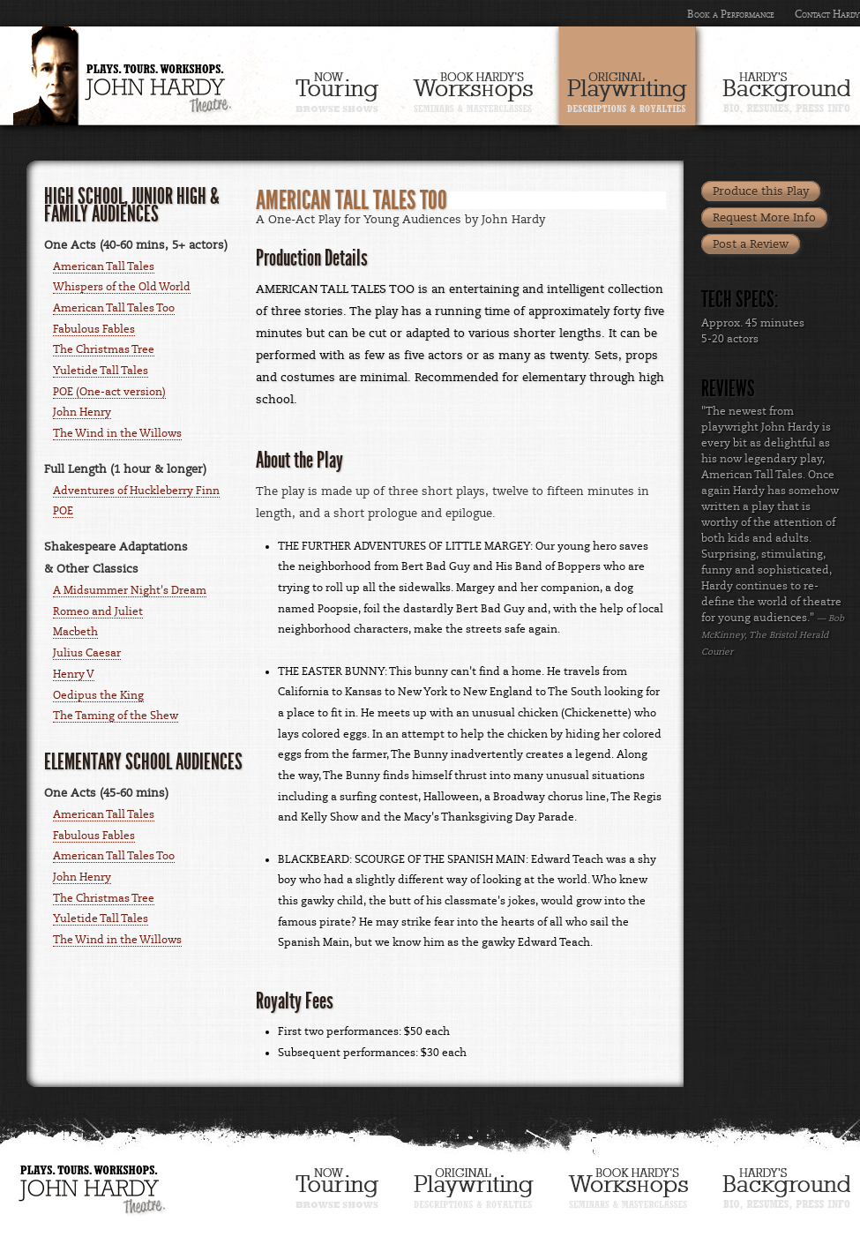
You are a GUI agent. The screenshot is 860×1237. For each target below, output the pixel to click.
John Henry (82, 412)
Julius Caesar (87, 653)
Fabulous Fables (94, 329)
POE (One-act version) (109, 392)
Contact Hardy (827, 14)
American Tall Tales (103, 266)
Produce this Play (761, 191)
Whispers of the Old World (122, 287)
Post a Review (751, 244)
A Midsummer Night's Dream (129, 590)
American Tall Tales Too (114, 308)
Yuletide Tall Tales (100, 370)
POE (63, 511)
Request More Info (764, 218)
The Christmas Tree (103, 349)
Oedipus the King (98, 695)
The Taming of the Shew (115, 715)
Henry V (73, 674)
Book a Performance (730, 14)
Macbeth (75, 632)
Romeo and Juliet (98, 611)
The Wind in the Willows (117, 433)
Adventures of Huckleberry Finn (136, 490)
